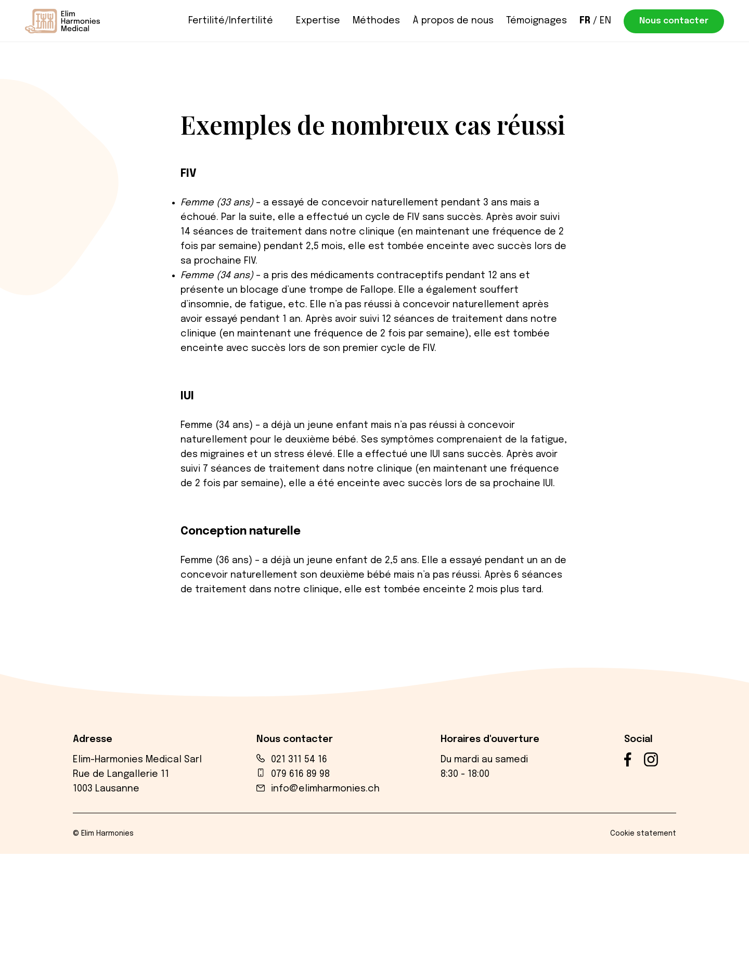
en (605, 20)
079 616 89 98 (300, 774)
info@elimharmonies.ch (325, 789)
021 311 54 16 (299, 759)
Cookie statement (643, 833)
